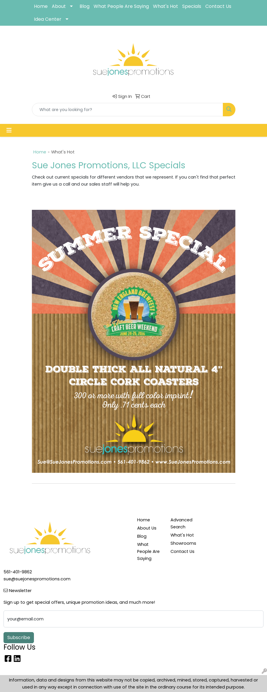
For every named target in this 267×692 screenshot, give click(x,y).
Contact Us (218, 6)
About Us (146, 528)
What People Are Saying (121, 6)
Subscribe (18, 637)
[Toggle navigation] (9, 130)
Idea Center (47, 19)
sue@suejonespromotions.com (37, 579)
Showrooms (183, 543)
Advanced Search (181, 523)
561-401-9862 (18, 572)
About (59, 6)
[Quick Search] (127, 109)
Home (41, 6)
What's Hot (165, 6)
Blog (84, 6)
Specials (191, 6)
